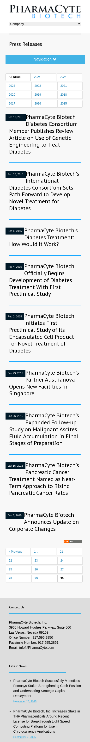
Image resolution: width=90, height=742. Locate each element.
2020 (12, 94)
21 (61, 551)
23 (36, 560)
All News (15, 77)
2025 (37, 77)
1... (36, 551)
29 (36, 578)
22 (10, 560)
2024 (63, 77)
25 (10, 569)
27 (62, 569)
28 (10, 578)
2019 (38, 94)
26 (36, 569)
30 (62, 578)
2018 (63, 94)
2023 (12, 85)
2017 (12, 103)
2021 (63, 85)
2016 (38, 103)
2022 (38, 85)
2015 (63, 103)
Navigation (44, 59)
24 (62, 560)
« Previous (15, 551)
